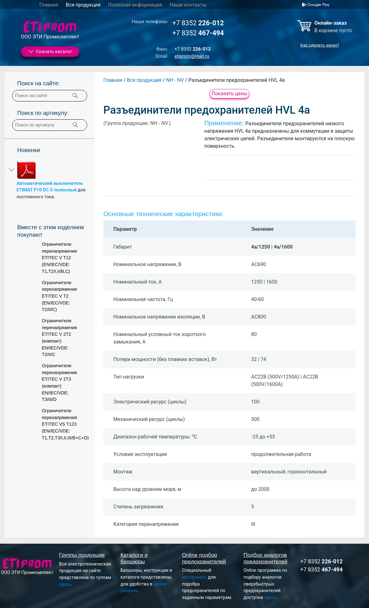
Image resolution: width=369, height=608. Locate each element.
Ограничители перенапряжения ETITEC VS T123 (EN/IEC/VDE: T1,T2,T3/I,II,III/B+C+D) (65, 424)
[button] (75, 124)
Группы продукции (82, 555)
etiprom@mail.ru (192, 56)
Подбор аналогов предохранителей (266, 558)
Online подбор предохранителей (204, 558)
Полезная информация (135, 5)
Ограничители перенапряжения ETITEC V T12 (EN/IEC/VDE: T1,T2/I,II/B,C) (59, 258)
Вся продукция (83, 5)
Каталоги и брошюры (134, 558)
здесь (65, 584)
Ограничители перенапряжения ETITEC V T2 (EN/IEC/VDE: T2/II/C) (59, 296)
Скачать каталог (50, 51)
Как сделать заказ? (319, 44)
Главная (48, 5)
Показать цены (230, 93)
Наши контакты (188, 5)
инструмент (194, 577)
